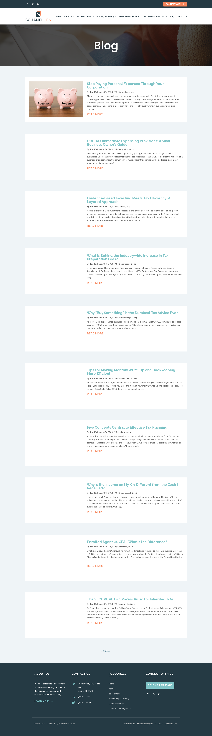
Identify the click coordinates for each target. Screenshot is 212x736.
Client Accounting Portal (120, 708)
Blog (172, 16)
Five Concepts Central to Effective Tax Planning (127, 427)
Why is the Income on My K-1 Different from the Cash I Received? (132, 486)
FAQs (164, 16)
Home (58, 16)
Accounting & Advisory (104, 16)
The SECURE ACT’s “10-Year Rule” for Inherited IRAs (130, 599)
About (111, 689)
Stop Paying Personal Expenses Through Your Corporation (125, 85)
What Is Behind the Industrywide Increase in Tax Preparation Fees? (127, 257)
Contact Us (182, 16)
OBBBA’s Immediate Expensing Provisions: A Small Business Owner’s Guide (129, 143)
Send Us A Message (160, 685)
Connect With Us (175, 4)
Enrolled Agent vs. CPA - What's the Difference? (127, 542)
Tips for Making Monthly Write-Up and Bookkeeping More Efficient (131, 372)
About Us (69, 16)
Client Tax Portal (116, 704)
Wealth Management (129, 16)
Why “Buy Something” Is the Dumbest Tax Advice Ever (132, 313)
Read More (95, 114)
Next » (108, 651)
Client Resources (151, 16)
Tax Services (84, 16)
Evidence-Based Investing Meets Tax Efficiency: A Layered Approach (128, 200)
